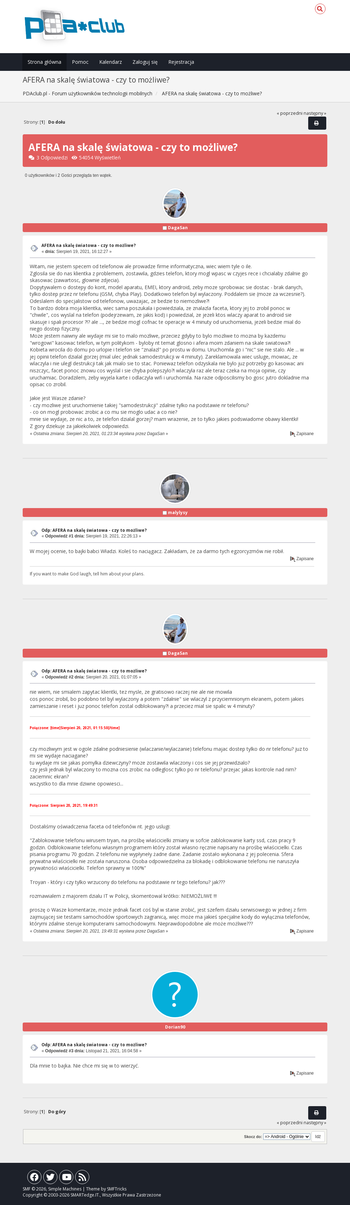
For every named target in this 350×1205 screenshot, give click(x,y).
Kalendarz (110, 61)
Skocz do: (253, 1136)
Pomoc (80, 61)
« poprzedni (290, 113)
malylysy (178, 512)
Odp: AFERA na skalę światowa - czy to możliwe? (94, 530)
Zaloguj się (145, 61)
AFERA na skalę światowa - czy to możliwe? (88, 245)
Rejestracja (181, 61)
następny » (315, 113)
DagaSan (178, 228)
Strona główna (44, 61)
